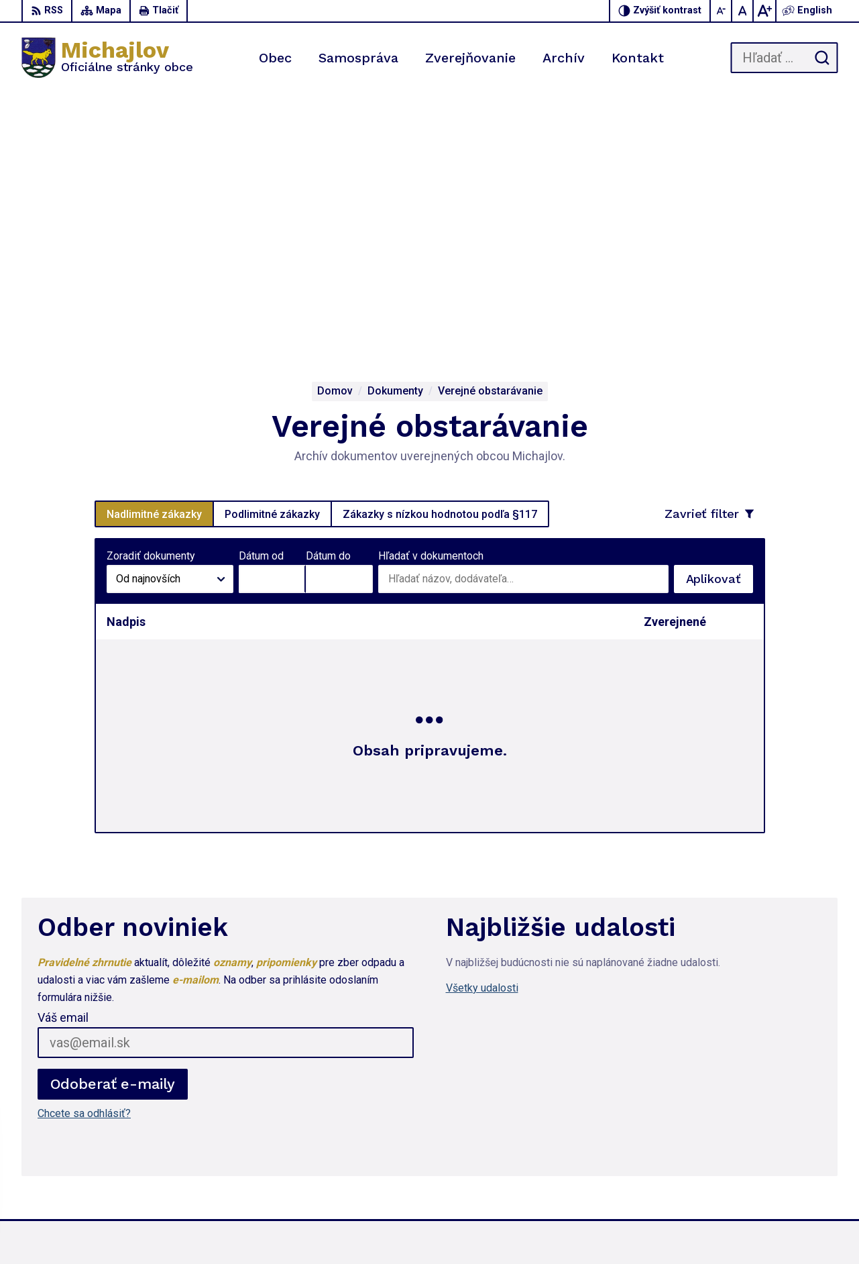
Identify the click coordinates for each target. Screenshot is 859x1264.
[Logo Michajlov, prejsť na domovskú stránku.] (107, 58)
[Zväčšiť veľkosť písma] (764, 10)
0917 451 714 (736, 1152)
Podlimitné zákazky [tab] (272, 258)
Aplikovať (719, 326)
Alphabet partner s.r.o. (455, 1228)
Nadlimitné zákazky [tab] (154, 258)
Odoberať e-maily (113, 828)
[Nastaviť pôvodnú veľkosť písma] (743, 10)
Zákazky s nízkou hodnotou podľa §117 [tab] (440, 258)
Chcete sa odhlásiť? (84, 857)
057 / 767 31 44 (741, 1136)
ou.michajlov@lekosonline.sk (770, 1167)
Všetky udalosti (482, 732)
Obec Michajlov (631, 1228)
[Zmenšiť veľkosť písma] (721, 10)
